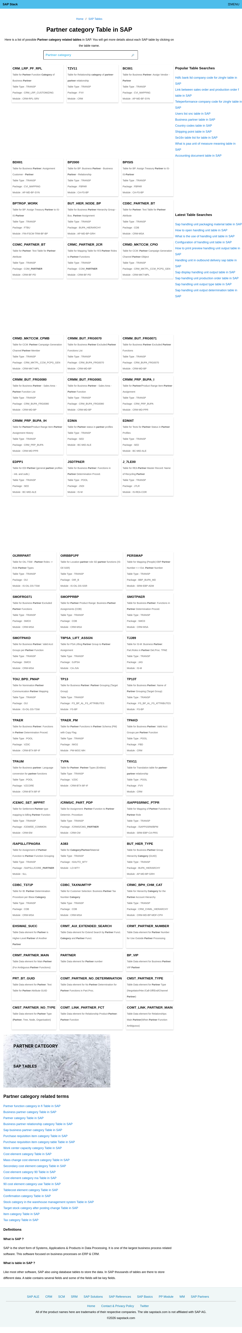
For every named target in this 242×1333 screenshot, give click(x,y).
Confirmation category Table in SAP (27, 1196)
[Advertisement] (89, 130)
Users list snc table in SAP (192, 113)
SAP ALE (33, 1296)
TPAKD (132, 720)
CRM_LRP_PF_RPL (27, 68)
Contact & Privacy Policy (117, 1306)
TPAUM (18, 761)
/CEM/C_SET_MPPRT (29, 802)
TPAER (18, 720)
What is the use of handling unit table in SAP (204, 236)
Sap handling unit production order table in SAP (206, 278)
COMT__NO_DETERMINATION (91, 978)
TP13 (64, 679)
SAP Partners (200, 1296)
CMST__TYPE (145, 978)
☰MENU (233, 4)
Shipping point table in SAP (193, 131)
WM (182, 1296)
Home (91, 1306)
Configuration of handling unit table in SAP (203, 242)
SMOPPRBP (70, 597)
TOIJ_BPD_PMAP (26, 679)
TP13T (132, 679)
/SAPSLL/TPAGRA (26, 843)
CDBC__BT (139, 203)
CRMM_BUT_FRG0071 (140, 338)
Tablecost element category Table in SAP (30, 1190)
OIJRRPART (22, 555)
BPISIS (128, 162)
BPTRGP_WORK (25, 203)
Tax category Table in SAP (20, 1220)
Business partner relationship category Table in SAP (38, 1124)
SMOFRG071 (22, 597)
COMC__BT (29, 244)
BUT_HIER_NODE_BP (84, 203)
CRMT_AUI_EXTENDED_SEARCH (86, 926)
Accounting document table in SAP (198, 155)
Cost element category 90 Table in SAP (29, 1172)
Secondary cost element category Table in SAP (34, 1166)
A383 (64, 843)
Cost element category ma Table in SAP (30, 1178)
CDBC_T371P (23, 885)
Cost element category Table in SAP (27, 1154)
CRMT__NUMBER (148, 926)
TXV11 (132, 761)
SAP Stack (10, 4)
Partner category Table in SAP (23, 1118)
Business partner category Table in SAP (29, 1112)
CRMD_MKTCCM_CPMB (31, 338)
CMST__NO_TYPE (34, 1007)
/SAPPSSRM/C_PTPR (143, 802)
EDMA (72, 420)
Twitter (144, 1306)
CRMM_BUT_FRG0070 (85, 338)
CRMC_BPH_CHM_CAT (144, 885)
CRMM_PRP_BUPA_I (138, 379)
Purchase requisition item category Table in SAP (35, 1136)
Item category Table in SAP (21, 1214)
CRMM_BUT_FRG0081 (85, 379)
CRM (48, 1296)
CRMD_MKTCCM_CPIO (140, 244)
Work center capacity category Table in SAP (32, 1148)
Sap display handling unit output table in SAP (205, 272)
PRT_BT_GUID (24, 978)
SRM (74, 1296)
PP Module (166, 1296)
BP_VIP (132, 955)
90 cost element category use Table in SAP (32, 1184)
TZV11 (72, 68)
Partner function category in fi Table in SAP (32, 1106)
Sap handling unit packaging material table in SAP (208, 224)
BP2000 (73, 162)
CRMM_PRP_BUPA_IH (29, 420)
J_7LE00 (129, 462)
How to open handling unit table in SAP (201, 230)
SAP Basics (145, 1296)
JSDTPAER (76, 462)
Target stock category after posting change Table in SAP (40, 1208)
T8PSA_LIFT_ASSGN (77, 638)
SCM (61, 1296)
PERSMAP (135, 555)
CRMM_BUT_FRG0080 (30, 379)
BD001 (18, 162)
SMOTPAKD (22, 638)
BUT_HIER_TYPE (140, 843)
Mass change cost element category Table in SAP (36, 1160)
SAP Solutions (93, 1296)
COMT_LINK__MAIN (150, 1007)
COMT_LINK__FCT (82, 1007)
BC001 (128, 68)
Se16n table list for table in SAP (196, 137)
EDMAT (128, 420)
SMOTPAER (136, 597)
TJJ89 (131, 638)
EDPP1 (18, 462)
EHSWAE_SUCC (25, 926)
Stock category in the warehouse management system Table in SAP (48, 1202)
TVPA (65, 761)
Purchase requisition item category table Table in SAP (39, 1142)
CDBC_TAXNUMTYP (76, 885)
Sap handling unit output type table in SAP (203, 284)
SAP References (120, 1296)
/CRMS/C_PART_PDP (77, 802)
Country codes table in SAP (193, 125)
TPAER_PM (69, 720)
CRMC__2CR (85, 244)
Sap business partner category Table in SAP (32, 1130)
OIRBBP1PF (70, 555)
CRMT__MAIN (31, 955)
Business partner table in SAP (195, 119)
